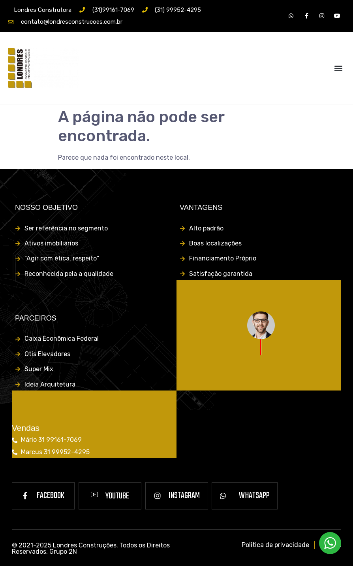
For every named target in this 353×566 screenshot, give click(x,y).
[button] (338, 67)
